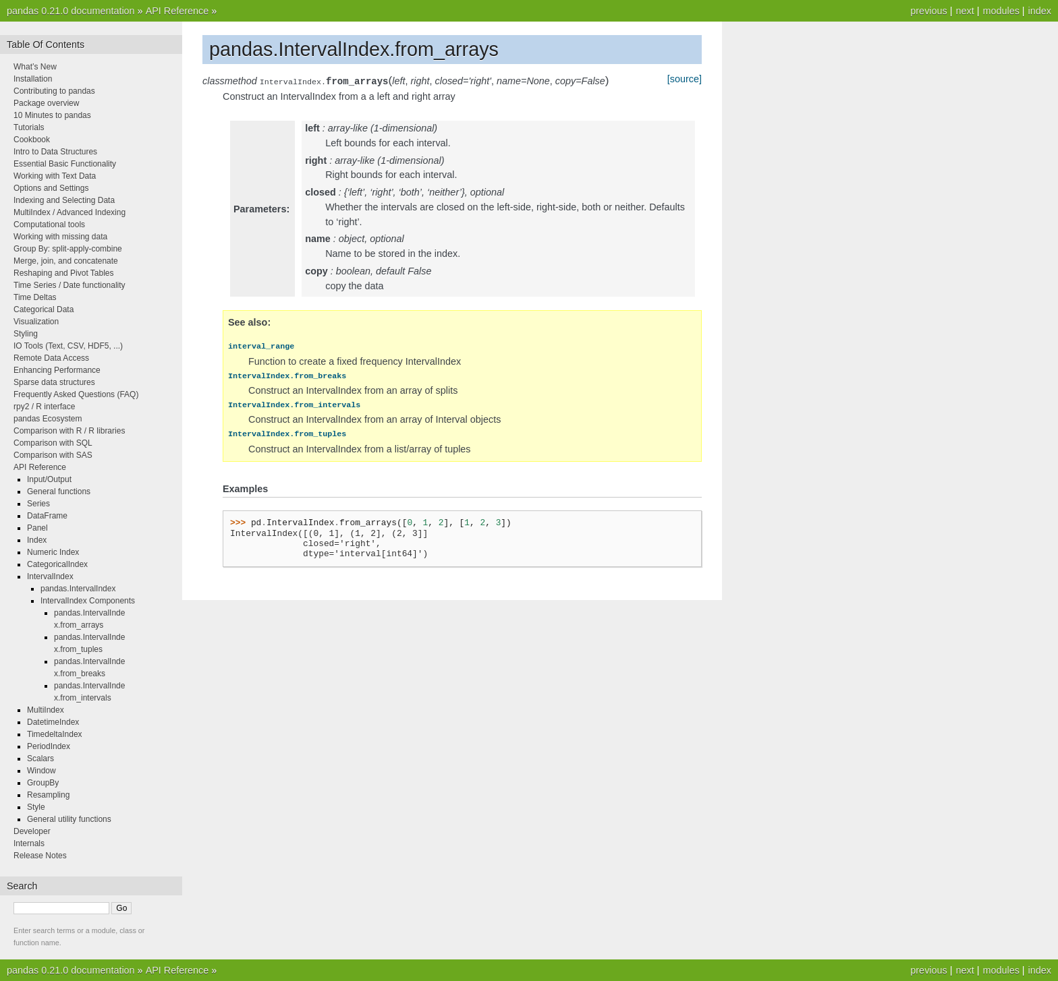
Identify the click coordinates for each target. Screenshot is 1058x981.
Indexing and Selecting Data (64, 200)
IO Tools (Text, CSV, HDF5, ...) (68, 346)
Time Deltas (35, 297)
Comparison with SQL (52, 443)
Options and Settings (50, 188)
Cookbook (31, 139)
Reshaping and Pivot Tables (63, 273)
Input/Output (49, 479)
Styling (25, 333)
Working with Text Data (54, 176)
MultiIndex (45, 710)
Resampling (48, 795)
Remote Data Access (51, 358)
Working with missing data (60, 236)
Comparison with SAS (52, 455)
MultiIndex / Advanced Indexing (69, 212)
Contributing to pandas (54, 91)
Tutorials (29, 127)
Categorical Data (43, 309)
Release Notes (40, 855)
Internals (29, 843)
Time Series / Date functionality (69, 285)
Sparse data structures (54, 382)
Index (37, 540)
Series (38, 503)
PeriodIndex (48, 746)
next (964, 10)
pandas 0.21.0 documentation (71, 10)
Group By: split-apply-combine (67, 249)
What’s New (35, 66)
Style (36, 807)
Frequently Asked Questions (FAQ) (75, 394)
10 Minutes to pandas (52, 115)
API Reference (177, 10)
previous (928, 10)
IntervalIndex (50, 576)
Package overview (46, 103)
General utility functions (69, 819)
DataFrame (47, 516)
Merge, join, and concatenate (65, 261)
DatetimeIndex (53, 722)
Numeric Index (53, 552)
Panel (37, 528)
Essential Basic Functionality (64, 164)
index (1039, 10)
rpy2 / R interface (44, 406)
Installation (32, 79)
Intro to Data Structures (55, 151)
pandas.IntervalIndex (77, 588)
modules (1000, 10)
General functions (58, 491)
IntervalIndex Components (87, 600)
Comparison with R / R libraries (69, 431)
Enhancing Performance (57, 370)
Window (41, 770)
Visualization (36, 321)
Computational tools (49, 224)
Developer (32, 831)
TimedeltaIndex (54, 734)
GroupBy (43, 782)
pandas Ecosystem (47, 418)
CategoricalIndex (57, 564)
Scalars (40, 758)
